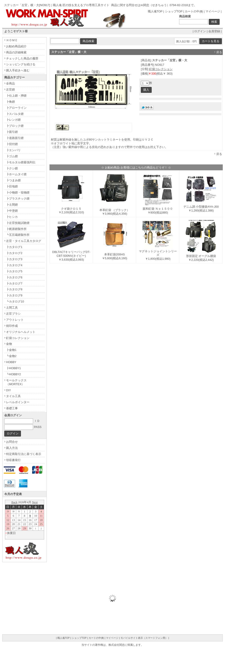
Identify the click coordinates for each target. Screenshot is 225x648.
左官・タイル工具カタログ (23, 241)
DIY (8, 390)
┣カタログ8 (14, 289)
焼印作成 (12, 325)
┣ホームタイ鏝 (16, 174)
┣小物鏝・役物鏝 (17, 192)
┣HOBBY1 (13, 368)
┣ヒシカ (12, 216)
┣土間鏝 (12, 204)
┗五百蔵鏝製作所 (17, 234)
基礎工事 (12, 408)
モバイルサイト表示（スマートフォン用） (144, 638)
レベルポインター (17, 402)
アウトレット (15, 319)
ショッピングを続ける (20, 64)
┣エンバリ (13, 150)
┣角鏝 (10, 101)
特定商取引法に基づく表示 (23, 454)
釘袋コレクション (161, 69)
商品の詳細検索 (16, 52)
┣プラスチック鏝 (17, 198)
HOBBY (11, 362)
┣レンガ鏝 (13, 119)
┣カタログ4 (14, 265)
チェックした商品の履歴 (22, 58)
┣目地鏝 (12, 186)
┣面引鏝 (12, 132)
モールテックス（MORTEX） (16, 382)
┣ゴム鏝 (12, 156)
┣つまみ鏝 (13, 180)
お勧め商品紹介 (16, 46)
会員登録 (214, 31)
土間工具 (12, 307)
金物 (9, 344)
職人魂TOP (155, 11)
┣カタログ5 (14, 271)
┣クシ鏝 (12, 168)
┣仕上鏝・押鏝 (16, 95)
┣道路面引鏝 (15, 138)
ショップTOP (173, 11)
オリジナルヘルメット (20, 332)
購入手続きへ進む (17, 70)
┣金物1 (11, 350)
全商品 (10, 83)
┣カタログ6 (14, 277)
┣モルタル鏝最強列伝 (20, 162)
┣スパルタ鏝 (15, 114)
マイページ (212, 11)
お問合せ (12, 441)
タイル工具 (13, 396)
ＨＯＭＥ (12, 40)
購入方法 (12, 448)
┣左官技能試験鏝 (17, 223)
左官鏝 (10, 89)
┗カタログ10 (15, 301)
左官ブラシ (13, 313)
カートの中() (194, 11)
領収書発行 (13, 460)
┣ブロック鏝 (15, 125)
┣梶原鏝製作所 (16, 229)
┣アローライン (16, 107)
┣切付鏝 (12, 144)
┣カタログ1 (14, 247)
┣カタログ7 (14, 283)
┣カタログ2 (14, 253)
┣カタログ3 (14, 259)
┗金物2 (11, 356)
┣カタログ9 (14, 295)
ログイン (200, 31)
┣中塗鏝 (12, 210)
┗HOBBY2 (13, 374)
